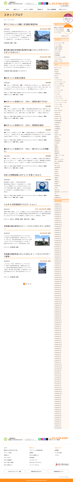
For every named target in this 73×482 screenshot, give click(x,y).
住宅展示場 (57, 120)
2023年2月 (57, 257)
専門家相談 (32, 457)
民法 (56, 169)
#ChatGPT (19, 92)
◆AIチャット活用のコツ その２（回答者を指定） (24, 125)
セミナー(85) (58, 51)
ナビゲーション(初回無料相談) (36, 450)
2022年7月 (57, 265)
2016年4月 (57, 405)
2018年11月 (57, 344)
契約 (56, 136)
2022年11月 (57, 261)
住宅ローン (57, 118)
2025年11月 (57, 208)
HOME (7, 9)
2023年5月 (57, 252)
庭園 (56, 147)
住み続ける (57, 116)
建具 (56, 149)
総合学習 (57, 185)
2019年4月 (57, 334)
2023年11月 (57, 240)
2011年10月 (57, 428)
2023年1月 (57, 259)
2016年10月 (57, 393)
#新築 (15, 43)
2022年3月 (57, 271)
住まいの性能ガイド (8, 465)
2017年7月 (57, 375)
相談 (56, 179)
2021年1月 (57, 297)
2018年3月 (57, 358)
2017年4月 (57, 381)
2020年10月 (57, 303)
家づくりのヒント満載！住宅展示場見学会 (21, 24)
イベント (36, 209)
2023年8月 (57, 246)
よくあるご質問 (64, 5)
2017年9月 (57, 371)
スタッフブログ (7, 457)
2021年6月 (57, 289)
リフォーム (57, 104)
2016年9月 (57, 395)
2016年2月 (57, 409)
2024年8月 (57, 230)
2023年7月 (57, 248)
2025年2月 (57, 218)
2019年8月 (57, 326)
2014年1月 (57, 413)
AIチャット (57, 67)
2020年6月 (57, 311)
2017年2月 (57, 385)
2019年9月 (57, 324)
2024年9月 (57, 228)
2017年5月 (57, 379)
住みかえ (57, 112)
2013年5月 (57, 419)
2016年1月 (57, 411)
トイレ (56, 94)
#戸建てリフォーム (8, 94)
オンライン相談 (58, 83)
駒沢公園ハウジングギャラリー (61, 191)
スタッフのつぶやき (43, 29)
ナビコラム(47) (58, 59)
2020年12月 (57, 299)
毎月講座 (57, 167)
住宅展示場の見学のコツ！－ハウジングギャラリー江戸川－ (27, 227)
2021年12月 (57, 277)
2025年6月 (57, 216)
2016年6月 (57, 401)
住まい (56, 108)
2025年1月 (57, 220)
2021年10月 (57, 281)
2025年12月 (57, 206)
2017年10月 (57, 368)
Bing (56, 71)
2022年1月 (57, 275)
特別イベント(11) (58, 61)
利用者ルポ (40, 9)
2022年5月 (57, 269)
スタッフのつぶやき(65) (60, 57)
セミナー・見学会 (28, 9)
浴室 (56, 171)
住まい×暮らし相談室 (8, 462)
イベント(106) (58, 44)
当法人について (63, 9)
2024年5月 (57, 232)
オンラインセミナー (59, 81)
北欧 (56, 130)
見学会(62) (57, 53)
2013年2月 (57, 423)
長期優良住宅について (58, 471)
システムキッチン (59, 85)
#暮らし (17, 94)
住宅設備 (57, 122)
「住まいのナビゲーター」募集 (14, 471)
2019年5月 (57, 332)
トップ (5, 447)
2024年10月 (57, 226)
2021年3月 (57, 295)
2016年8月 (57, 397)
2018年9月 (57, 348)
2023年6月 (57, 250)
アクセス (57, 455)
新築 (56, 163)
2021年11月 (57, 279)
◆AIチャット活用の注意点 (14, 78)
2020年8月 (57, 307)
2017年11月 (57, 366)
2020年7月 (57, 309)
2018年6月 (57, 352)
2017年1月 (57, 387)
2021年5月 (57, 291)
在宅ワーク (57, 134)
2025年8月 (57, 214)
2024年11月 (57, 224)
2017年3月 (57, 383)
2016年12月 (57, 389)
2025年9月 (57, 212)
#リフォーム (35, 92)
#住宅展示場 (6, 43)
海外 (56, 173)
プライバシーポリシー (64, 477)
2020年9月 (57, 305)
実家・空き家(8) (58, 49)
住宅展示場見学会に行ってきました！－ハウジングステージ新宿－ (27, 255)
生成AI (56, 175)
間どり (56, 189)
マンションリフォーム (60, 102)
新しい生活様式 (58, 161)
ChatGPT (57, 73)
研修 (56, 183)
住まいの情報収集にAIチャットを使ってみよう (22, 175)
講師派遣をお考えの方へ (36, 471)
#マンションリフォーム (27, 92)
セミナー (57, 92)
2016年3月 (57, 407)
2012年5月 (57, 425)
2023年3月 (57, 254)
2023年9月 (57, 244)
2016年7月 (57, 399)
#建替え (11, 43)
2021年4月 (57, 293)
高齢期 (56, 195)
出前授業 (57, 126)
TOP (5, 19)
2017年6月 (57, 377)
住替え (56, 124)
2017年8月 (57, 373)
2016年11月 (57, 391)
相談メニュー (17, 9)
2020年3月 (57, 316)
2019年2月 (57, 338)
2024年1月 (57, 238)
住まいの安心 (58, 110)
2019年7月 (57, 328)
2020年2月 (57, 318)
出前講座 (57, 128)
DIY (56, 75)
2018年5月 (57, 354)
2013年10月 (57, 415)
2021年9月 (57, 283)
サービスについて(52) (59, 42)
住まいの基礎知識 (51, 9)
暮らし (56, 165)
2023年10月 (57, 242)
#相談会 (32, 219)
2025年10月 (57, 210)
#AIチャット (6, 92)
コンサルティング (33, 460)
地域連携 (49, 209)
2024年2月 (57, 236)
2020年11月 (57, 301)
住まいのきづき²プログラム (35, 462)
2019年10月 (57, 322)
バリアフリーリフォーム (60, 100)
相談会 (56, 181)
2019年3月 (57, 336)
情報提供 (31, 452)
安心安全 (57, 138)
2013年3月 (57, 421)
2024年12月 (57, 222)
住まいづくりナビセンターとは (10, 450)
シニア (56, 87)
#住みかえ (41, 92)
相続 (56, 177)
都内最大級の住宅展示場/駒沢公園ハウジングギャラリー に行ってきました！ (26, 51)
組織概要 (57, 450)
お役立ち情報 (48, 82)
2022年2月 (57, 273)
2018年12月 (57, 342)
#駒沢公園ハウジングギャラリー (20, 70)
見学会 (49, 29)
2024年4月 (57, 234)
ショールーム (58, 90)
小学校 (56, 143)
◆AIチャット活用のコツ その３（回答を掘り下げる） (26, 101)
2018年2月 (57, 360)
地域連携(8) (57, 55)
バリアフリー (58, 98)
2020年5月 (57, 314)
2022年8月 (57, 263)
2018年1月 (57, 362)
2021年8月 (57, 285)
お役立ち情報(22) (58, 46)
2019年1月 (57, 340)
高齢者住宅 (57, 197)
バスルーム (57, 96)
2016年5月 (57, 403)
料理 (56, 157)
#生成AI (21, 94)
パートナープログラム (34, 465)
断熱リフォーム (58, 159)
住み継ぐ (57, 114)
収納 (56, 132)
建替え (56, 151)
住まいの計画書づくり (34, 455)
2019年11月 (57, 320)
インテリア (57, 79)
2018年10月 (57, 346)
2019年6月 (57, 330)
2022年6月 (57, 267)
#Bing (14, 92)
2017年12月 (57, 364)
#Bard (11, 92)
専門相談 (57, 140)
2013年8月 (57, 417)
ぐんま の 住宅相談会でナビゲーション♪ (20, 204)
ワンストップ (58, 106)
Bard (56, 69)
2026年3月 (57, 204)
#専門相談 (17, 219)
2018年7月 (57, 350)
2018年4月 (57, 356)
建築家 (56, 153)
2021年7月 (57, 287)
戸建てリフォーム (59, 155)
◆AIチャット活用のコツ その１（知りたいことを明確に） (26, 150)
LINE (56, 77)
